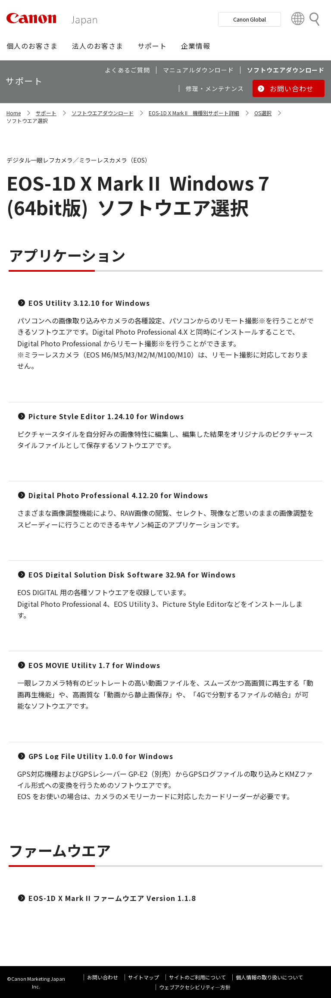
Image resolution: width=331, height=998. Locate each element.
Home (13, 112)
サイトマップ (143, 977)
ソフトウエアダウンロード (103, 112)
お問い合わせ (102, 977)
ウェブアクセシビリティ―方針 (195, 987)
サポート (46, 112)
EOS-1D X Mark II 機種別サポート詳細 (194, 112)
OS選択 (263, 112)
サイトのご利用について (197, 977)
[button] (32, 45)
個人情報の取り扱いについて (269, 977)
